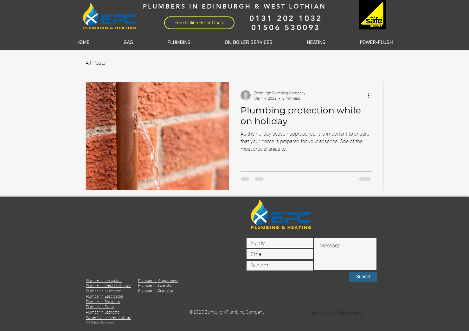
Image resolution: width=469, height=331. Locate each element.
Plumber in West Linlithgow (108, 285)
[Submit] (363, 277)
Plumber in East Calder (105, 296)
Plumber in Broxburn (103, 302)
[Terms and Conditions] (336, 312)
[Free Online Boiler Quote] (199, 22)
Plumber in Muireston (103, 291)
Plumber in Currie (100, 307)
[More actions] (371, 95)
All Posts (95, 63)
